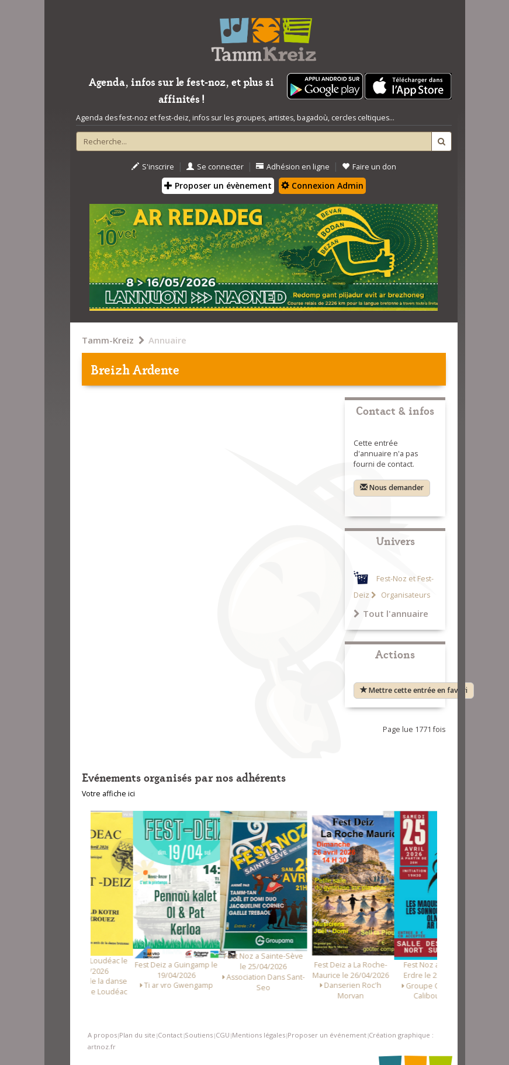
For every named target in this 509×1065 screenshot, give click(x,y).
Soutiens (199, 1035)
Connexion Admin (322, 185)
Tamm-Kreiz (108, 340)
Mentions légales (258, 1035)
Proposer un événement (327, 1035)
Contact (170, 1035)
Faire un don (369, 167)
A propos (102, 1035)
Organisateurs (404, 595)
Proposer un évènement (218, 185)
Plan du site (137, 1035)
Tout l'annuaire (391, 613)
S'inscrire (152, 167)
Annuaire (167, 340)
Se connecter (215, 167)
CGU (223, 1035)
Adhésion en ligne (293, 167)
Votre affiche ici (108, 794)
